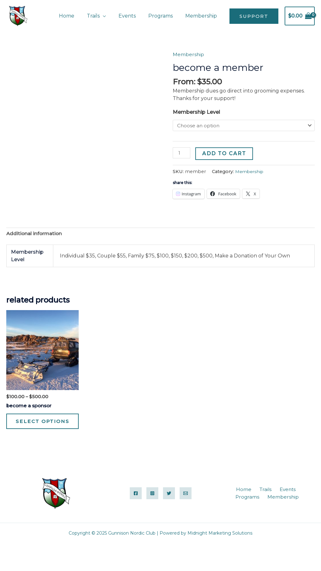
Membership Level (196, 112)
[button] (253, 16)
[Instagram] (152, 504)
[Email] (186, 504)
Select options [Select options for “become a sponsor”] (33, 426)
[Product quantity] (182, 153)
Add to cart (225, 154)
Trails (102, 16)
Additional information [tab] (35, 234)
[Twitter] (169, 504)
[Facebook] (136, 504)
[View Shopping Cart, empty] (300, 16)
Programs (164, 16)
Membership (202, 16)
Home (78, 16)
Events (133, 16)
